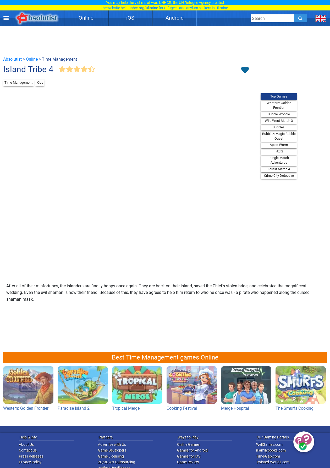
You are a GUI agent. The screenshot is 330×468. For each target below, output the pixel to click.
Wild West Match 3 (279, 121)
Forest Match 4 (279, 169)
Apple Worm (279, 145)
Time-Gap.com (268, 456)
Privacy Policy (30, 462)
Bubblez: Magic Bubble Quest (279, 136)
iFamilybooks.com (271, 450)
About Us (26, 444)
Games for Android (192, 450)
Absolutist (12, 59)
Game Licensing (111, 456)
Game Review (188, 462)
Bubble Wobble (279, 114)
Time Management (18, 82)
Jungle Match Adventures (279, 160)
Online (86, 18)
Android (175, 18)
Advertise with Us (112, 444)
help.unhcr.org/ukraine (139, 8)
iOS (130, 18)
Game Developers (112, 450)
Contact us (28, 450)
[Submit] (300, 18)
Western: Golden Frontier (279, 105)
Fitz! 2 (278, 151)
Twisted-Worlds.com (272, 462)
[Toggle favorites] (245, 70)
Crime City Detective (279, 176)
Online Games (188, 444)
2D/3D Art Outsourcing (116, 462)
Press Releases (31, 456)
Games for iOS (188, 456)
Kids (40, 82)
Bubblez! (279, 127)
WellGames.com (269, 444)
